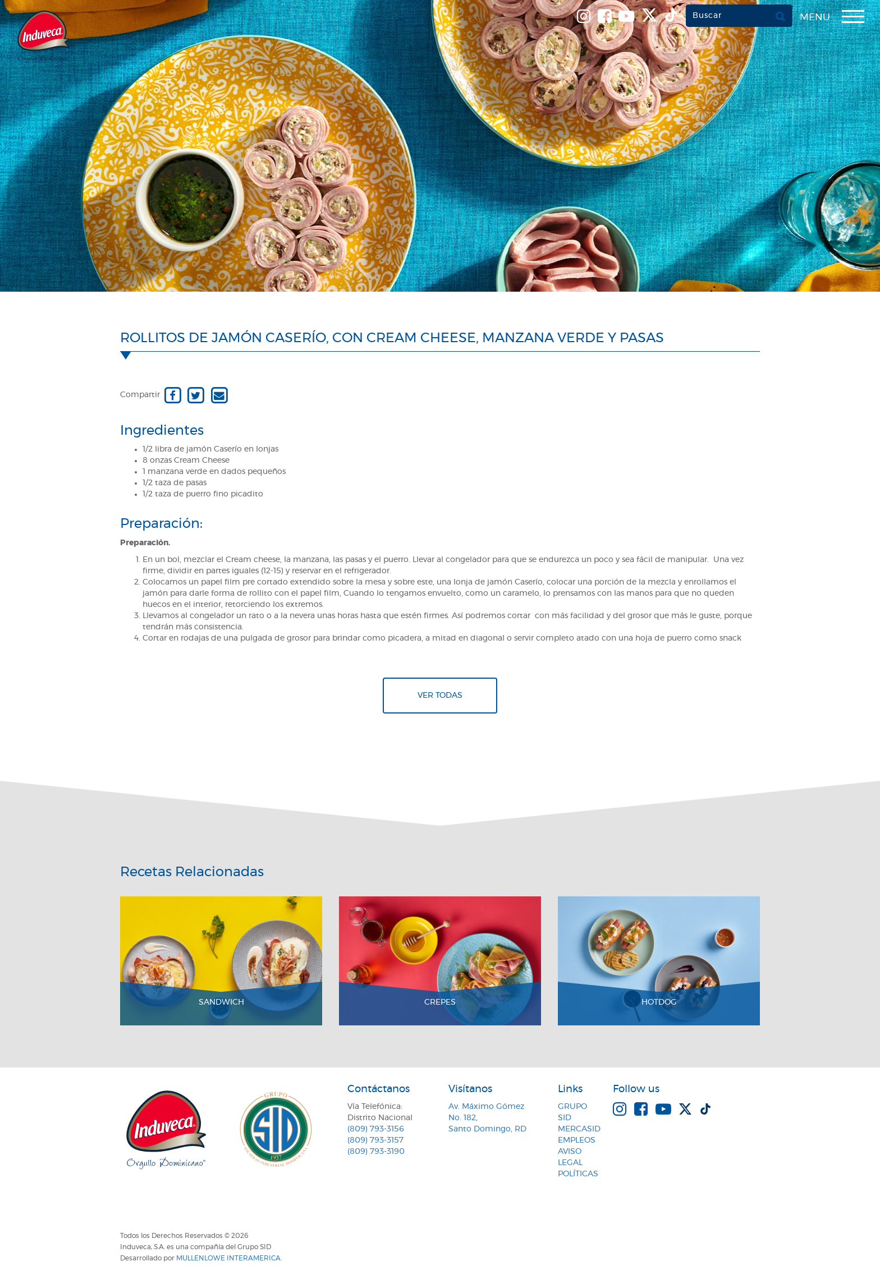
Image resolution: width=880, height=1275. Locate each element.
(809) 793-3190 (376, 1152)
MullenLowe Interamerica (228, 1258)
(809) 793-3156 (375, 1129)
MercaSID (579, 1129)
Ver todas (440, 695)
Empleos (576, 1140)
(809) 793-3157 (375, 1140)
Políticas (578, 1174)
